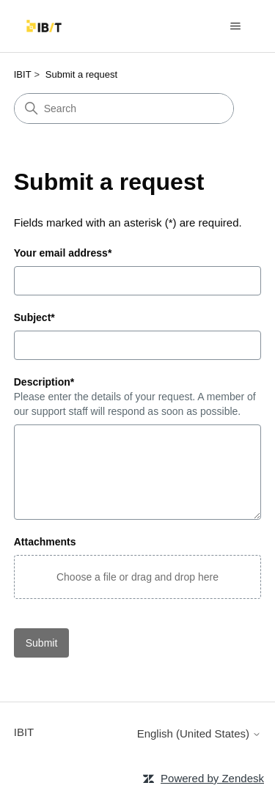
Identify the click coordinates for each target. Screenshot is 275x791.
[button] (138, 577)
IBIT (23, 74)
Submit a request (81, 74)
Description (44, 382)
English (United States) (199, 733)
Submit (42, 643)
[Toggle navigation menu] (235, 26)
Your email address (63, 253)
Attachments (45, 542)
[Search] (124, 108)
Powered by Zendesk (212, 778)
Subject (34, 317)
